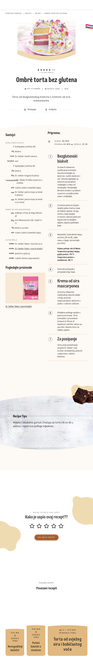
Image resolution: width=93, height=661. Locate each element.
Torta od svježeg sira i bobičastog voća (67, 625)
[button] (46, 65)
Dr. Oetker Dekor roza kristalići (29, 249)
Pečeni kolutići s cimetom (36, 625)
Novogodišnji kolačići (15, 625)
